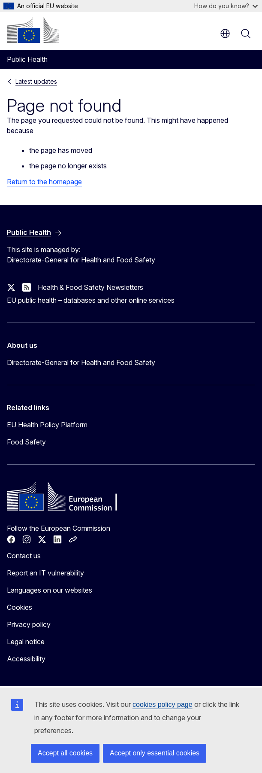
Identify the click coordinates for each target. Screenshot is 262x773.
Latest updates (36, 81)
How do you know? (226, 5)
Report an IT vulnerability (45, 573)
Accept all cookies (65, 753)
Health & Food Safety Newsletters (90, 287)
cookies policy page (163, 704)
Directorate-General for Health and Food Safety (81, 362)
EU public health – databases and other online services (91, 300)
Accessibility (26, 658)
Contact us (24, 555)
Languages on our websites (49, 590)
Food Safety (26, 442)
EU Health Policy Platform (47, 424)
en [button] (225, 33)
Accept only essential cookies (154, 753)
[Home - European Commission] (33, 30)
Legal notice (26, 641)
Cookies (19, 607)
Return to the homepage (44, 181)
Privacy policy (29, 624)
